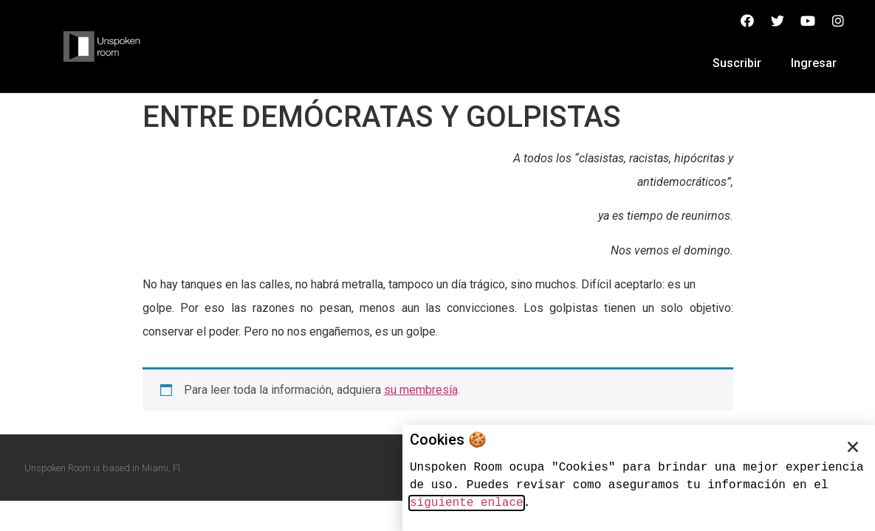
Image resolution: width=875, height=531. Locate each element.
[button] (852, 447)
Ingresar (814, 63)
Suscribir (737, 63)
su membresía (421, 390)
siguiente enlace (467, 503)
